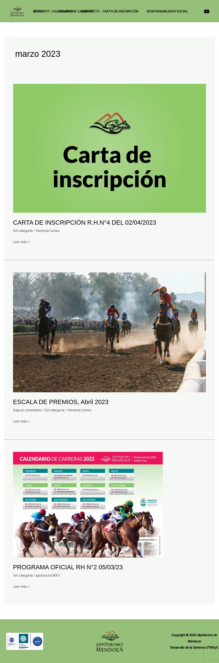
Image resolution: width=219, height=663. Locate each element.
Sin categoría (23, 230)
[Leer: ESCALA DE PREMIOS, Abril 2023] (109, 332)
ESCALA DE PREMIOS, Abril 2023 (62, 401)
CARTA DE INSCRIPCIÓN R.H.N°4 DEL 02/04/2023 (87, 222)
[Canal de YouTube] (206, 11)
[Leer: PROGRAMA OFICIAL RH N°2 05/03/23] (88, 504)
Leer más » (22, 241)
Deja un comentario (28, 410)
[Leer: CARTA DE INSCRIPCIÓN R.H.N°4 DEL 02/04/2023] (109, 148)
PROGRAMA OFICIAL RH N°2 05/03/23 (70, 566)
